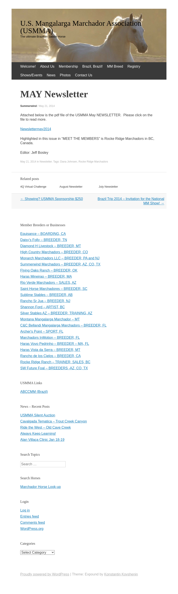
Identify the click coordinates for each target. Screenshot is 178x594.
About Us (47, 66)
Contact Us (83, 75)
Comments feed (32, 522)
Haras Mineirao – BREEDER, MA (46, 276)
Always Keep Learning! (38, 433)
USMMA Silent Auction (37, 415)
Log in (25, 510)
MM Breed (115, 66)
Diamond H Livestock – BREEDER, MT (50, 246)
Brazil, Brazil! (92, 66)
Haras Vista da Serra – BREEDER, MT (50, 350)
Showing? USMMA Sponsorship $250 (51, 199)
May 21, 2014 (47, 106)
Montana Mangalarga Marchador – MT (50, 319)
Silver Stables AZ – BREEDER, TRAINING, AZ (56, 313)
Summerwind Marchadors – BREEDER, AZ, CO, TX (60, 264)
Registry (133, 66)
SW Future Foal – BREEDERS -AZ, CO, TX (54, 368)
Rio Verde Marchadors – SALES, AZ (48, 282)
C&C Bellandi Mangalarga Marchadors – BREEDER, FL (63, 325)
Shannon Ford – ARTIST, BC (42, 307)
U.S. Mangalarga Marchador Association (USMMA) (80, 27)
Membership (68, 66)
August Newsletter (71, 186)
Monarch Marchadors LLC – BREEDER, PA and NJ (59, 258)
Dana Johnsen (68, 161)
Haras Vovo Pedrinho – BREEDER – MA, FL (54, 344)
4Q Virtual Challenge (33, 186)
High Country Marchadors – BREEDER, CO (54, 252)
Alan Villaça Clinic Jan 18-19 (42, 440)
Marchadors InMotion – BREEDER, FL (50, 337)
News (51, 75)
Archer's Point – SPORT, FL (41, 331)
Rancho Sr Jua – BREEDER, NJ (45, 301)
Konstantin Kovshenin (121, 574)
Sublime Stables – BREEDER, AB (46, 295)
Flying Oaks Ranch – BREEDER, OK (48, 270)
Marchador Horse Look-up (40, 487)
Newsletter (46, 161)
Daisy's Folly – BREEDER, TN (43, 240)
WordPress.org (31, 529)
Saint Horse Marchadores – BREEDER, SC (53, 289)
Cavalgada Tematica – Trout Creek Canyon (53, 421)
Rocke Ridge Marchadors (93, 161)
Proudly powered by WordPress (44, 574)
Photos (65, 75)
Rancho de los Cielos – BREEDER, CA (50, 356)
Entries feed (29, 516)
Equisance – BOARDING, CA (43, 234)
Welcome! (28, 66)
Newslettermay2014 (35, 129)
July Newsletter (108, 186)
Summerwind (28, 106)
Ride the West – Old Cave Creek (45, 427)
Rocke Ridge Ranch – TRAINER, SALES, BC (55, 362)
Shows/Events (31, 75)
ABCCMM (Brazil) (34, 392)
